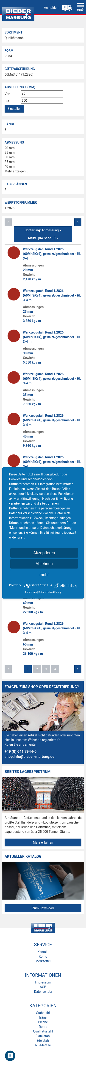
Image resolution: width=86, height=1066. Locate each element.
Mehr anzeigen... (16, 171)
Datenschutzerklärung (50, 592)
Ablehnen (44, 563)
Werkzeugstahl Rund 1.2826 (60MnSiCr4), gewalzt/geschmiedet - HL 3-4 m (52, 253)
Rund (8, 56)
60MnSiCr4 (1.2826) (19, 74)
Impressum (43, 982)
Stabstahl (43, 1013)
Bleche (43, 1022)
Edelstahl (43, 1040)
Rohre (43, 1027)
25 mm (10, 152)
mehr (44, 574)
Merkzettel (43, 961)
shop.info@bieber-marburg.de (29, 756)
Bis (7, 101)
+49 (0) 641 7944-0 (20, 751)
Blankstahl (43, 1036)
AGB (43, 987)
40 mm (10, 166)
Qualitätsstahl (14, 38)
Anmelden (51, 7)
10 (43, 238)
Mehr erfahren (43, 842)
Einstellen (14, 108)
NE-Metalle (43, 1045)
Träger (43, 1017)
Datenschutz (43, 991)
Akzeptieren (44, 552)
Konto (43, 956)
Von (7, 94)
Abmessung (43, 230)
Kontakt (42, 952)
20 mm (10, 148)
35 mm (10, 162)
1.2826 (9, 208)
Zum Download (43, 908)
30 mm (10, 157)
